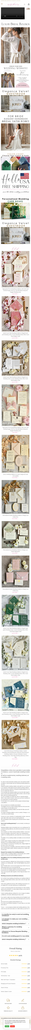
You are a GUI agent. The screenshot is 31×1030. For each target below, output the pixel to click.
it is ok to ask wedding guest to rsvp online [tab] (15, 936)
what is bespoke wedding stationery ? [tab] (14, 939)
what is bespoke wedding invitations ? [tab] (14, 923)
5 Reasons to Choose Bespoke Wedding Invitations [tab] (14, 932)
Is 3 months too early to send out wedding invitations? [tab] (15, 915)
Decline (12, 1026)
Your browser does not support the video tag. (13, 13)
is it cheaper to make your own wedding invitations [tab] (14, 919)
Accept (7, 1026)
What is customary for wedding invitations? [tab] (12, 927)
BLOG (18, 0)
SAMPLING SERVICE (6, 0)
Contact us (14, 0)
